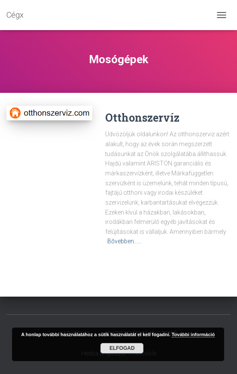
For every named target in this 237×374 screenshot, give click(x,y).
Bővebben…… (124, 241)
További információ (193, 334)
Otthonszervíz (142, 117)
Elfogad (122, 348)
